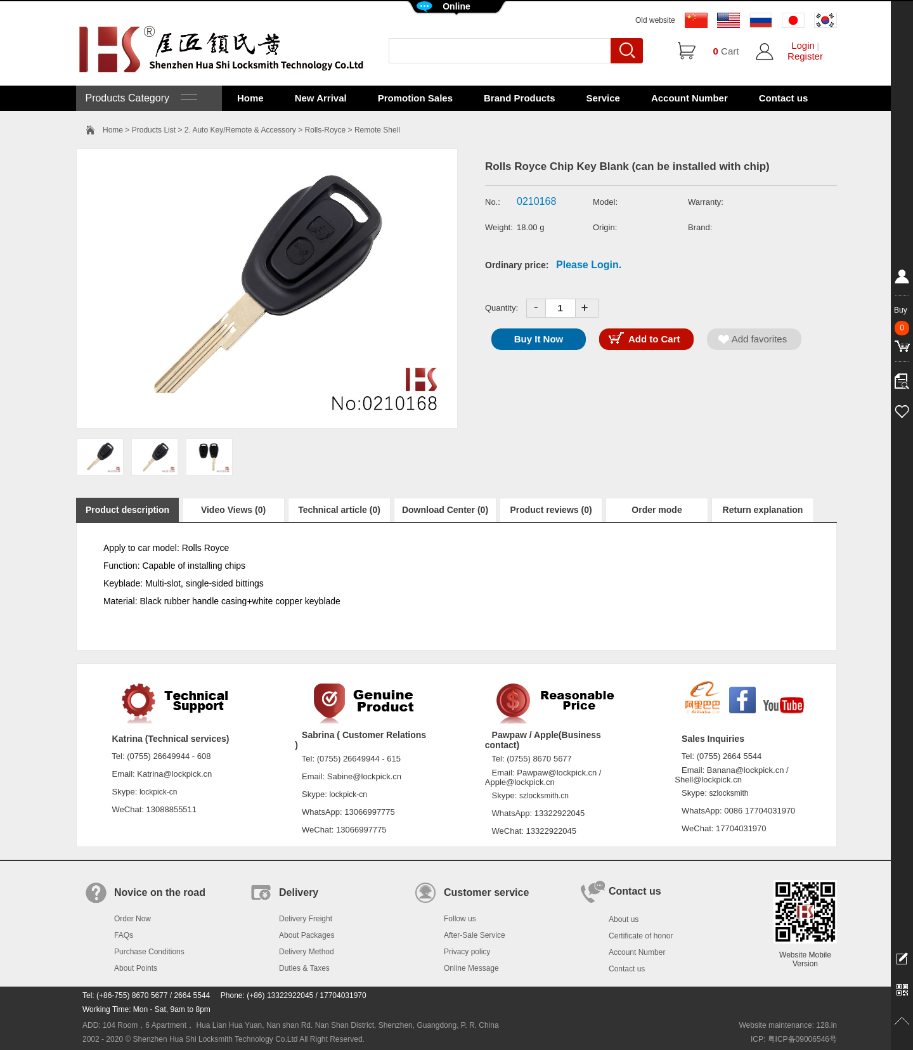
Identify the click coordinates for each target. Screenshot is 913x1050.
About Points (135, 968)
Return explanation (763, 510)
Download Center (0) (445, 510)
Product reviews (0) (551, 510)
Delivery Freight (305, 918)
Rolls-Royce (325, 130)
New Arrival (321, 98)
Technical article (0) (339, 510)
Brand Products (519, 98)
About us (623, 919)
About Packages (306, 935)
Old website (655, 20)
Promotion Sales (415, 98)
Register (805, 56)
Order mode (656, 510)
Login (803, 45)
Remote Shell (377, 130)
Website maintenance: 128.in (788, 1025)
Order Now (132, 918)
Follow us (460, 918)
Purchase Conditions (149, 951)
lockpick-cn (158, 792)
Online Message (471, 968)
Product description (127, 510)
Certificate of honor (641, 935)
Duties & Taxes (304, 968)
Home (250, 98)
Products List (154, 130)
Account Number (689, 98)
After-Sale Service (474, 935)
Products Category (139, 98)
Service (603, 98)
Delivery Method (306, 951)
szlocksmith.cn (544, 795)
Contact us (783, 98)
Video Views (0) (233, 510)
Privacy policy (467, 951)
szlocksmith (728, 793)
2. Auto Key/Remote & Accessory (240, 130)
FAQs (123, 935)
